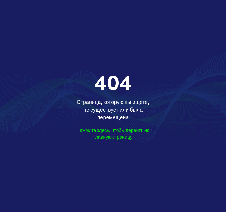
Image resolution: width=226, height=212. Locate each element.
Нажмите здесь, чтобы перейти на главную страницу (112, 133)
